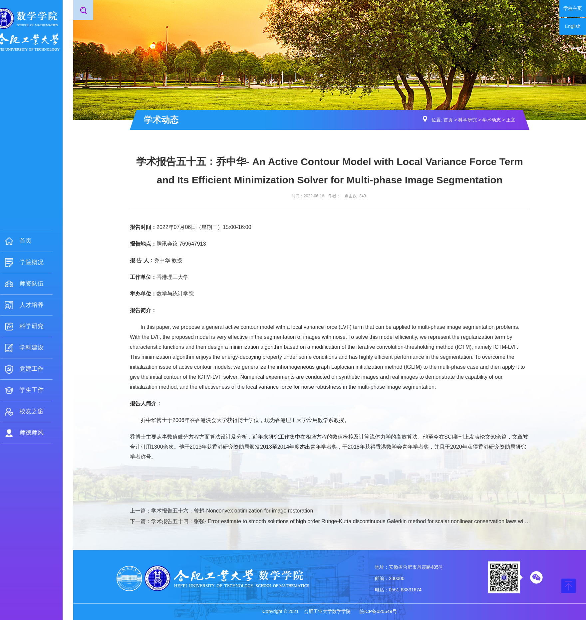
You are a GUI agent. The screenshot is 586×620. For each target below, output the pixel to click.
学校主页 (572, 8)
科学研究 (467, 119)
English (572, 26)
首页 (448, 119)
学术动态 (491, 119)
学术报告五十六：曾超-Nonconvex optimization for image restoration (232, 511)
